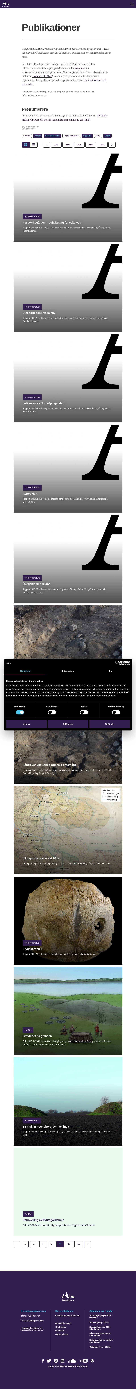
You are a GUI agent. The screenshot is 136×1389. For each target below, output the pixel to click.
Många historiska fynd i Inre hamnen (100, 1334)
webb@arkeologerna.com (67, 1315)
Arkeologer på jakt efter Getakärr (100, 1316)
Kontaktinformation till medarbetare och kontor (32, 1328)
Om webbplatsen (63, 1323)
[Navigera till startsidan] (68, 1300)
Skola (98, 136)
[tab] (67, 144)
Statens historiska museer (68, 1366)
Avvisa (26, 724)
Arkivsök (79, 68)
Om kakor (60, 1330)
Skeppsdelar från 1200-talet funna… (100, 1328)
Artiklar (38, 136)
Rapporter (87, 136)
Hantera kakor (61, 1334)
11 (78, 1243)
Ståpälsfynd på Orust (99, 1322)
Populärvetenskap (71, 136)
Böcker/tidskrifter (52, 136)
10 (69, 1243)
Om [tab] (110, 671)
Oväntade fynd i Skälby (100, 1346)
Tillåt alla (109, 724)
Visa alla (26, 136)
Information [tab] (68, 671)
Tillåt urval (68, 724)
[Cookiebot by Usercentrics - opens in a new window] (117, 663)
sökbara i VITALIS (42, 76)
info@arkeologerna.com (32, 1320)
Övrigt (107, 136)
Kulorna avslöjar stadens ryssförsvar (101, 1341)
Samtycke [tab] (25, 671)
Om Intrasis (60, 1327)
